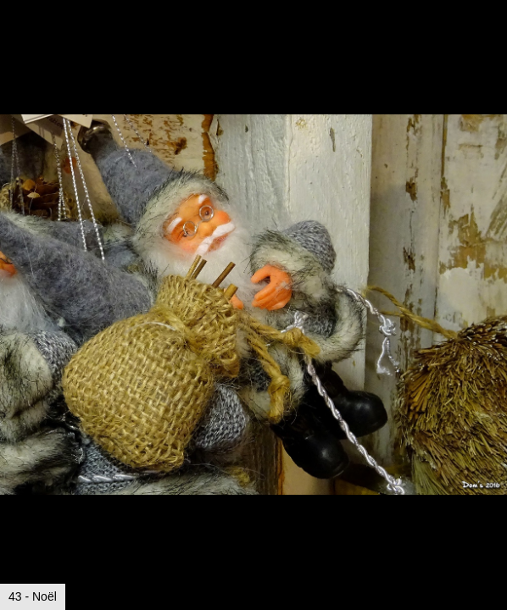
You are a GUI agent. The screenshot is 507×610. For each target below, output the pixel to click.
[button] (491, 44)
